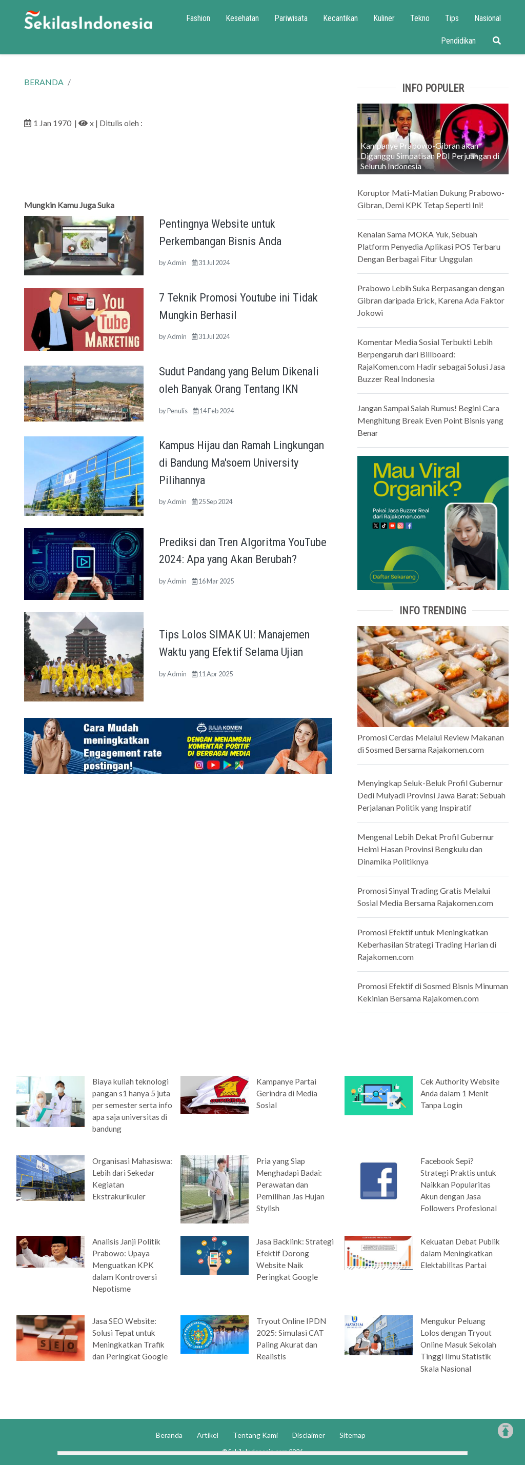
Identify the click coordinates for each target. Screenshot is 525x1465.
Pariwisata (291, 18)
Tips (452, 18)
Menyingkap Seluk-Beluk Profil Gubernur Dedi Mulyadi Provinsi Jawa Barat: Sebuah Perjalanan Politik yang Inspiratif (431, 795)
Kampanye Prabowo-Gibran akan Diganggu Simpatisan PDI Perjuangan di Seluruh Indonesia (429, 156)
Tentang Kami (255, 1435)
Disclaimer (308, 1435)
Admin (177, 262)
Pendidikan (458, 41)
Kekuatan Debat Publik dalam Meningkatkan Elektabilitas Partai (460, 1253)
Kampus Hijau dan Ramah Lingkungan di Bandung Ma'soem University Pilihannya (241, 462)
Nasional (487, 18)
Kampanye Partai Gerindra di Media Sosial (286, 1093)
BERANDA (44, 82)
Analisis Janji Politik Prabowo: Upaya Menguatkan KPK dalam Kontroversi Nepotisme (126, 1265)
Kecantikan (340, 18)
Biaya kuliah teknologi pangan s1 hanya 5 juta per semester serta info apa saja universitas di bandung (132, 1105)
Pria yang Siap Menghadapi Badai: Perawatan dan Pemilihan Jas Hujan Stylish (290, 1184)
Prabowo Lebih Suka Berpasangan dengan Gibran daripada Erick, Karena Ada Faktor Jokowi (430, 300)
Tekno (420, 18)
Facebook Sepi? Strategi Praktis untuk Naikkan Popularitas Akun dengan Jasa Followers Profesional (458, 1184)
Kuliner (384, 18)
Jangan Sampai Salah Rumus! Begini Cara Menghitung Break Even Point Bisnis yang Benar (430, 420)
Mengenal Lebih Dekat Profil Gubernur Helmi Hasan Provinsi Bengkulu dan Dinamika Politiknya (425, 849)
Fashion (198, 18)
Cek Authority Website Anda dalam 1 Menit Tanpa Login (459, 1093)
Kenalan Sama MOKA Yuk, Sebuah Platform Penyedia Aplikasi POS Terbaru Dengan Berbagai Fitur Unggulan (428, 246)
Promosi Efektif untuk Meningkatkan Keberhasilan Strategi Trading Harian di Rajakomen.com (426, 944)
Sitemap (352, 1435)
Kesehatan (242, 18)
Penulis (177, 411)
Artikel (207, 1435)
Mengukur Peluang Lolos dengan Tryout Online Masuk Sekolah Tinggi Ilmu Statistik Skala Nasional (458, 1344)
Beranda (169, 1435)
